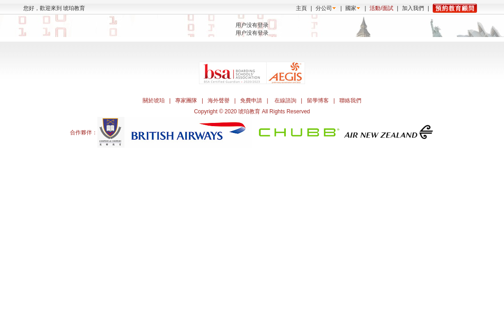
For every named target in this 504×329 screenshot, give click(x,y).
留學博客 (318, 100)
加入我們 (413, 8)
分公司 (324, 8)
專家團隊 (186, 100)
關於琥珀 (154, 100)
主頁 (301, 8)
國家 (350, 8)
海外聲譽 (219, 100)
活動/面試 (381, 8)
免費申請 (251, 100)
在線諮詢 (285, 100)
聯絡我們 (350, 100)
